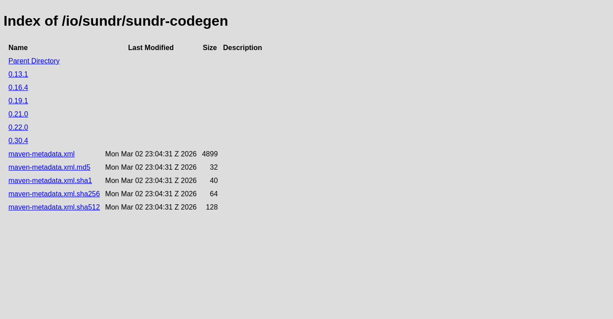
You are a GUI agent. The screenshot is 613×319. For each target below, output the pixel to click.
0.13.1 (18, 74)
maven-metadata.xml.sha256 (54, 194)
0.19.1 (18, 101)
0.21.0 (18, 114)
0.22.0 (18, 127)
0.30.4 (18, 140)
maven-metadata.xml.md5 (49, 167)
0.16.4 (18, 87)
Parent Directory (34, 61)
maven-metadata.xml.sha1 (50, 180)
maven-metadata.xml (41, 154)
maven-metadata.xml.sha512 (54, 207)
